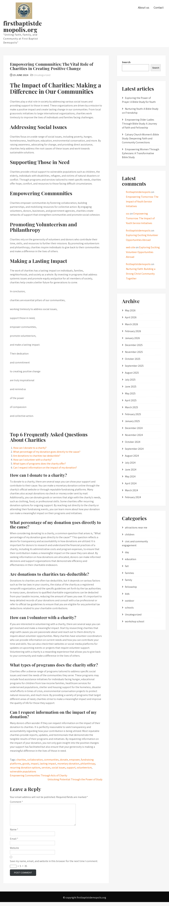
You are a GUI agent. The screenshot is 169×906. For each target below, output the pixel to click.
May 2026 (130, 310)
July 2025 (130, 379)
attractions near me (136, 527)
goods (26, 763)
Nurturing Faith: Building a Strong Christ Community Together (140, 273)
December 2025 (134, 345)
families (129, 573)
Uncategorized (42, 75)
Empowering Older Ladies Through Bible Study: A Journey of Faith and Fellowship (139, 123)
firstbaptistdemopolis (138, 192)
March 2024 (131, 490)
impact (35, 763)
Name (14, 833)
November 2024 (134, 435)
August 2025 (132, 372)
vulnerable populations (23, 771)
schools (129, 607)
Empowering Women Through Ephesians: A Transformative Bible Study (140, 153)
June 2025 (130, 386)
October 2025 (132, 359)
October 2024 (132, 442)
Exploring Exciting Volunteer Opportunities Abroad (143, 252)
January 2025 (132, 421)
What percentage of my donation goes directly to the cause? (46, 451)
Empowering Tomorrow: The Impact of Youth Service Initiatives (142, 201)
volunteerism (84, 767)
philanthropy (87, 763)
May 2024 (130, 476)
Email (14, 842)
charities (21, 759)
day (127, 552)
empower (74, 759)
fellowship (131, 587)
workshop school (134, 621)
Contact (159, 7)
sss (127, 213)
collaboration (35, 759)
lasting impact (48, 763)
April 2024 (130, 483)
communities (51, 759)
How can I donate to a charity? (30, 448)
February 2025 (133, 414)
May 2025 (130, 393)
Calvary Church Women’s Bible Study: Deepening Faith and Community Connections (140, 138)
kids (127, 593)
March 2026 (131, 324)
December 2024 (134, 428)
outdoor (129, 600)
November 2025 (134, 352)
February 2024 (133, 497)
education (130, 559)
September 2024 (134, 449)
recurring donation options (25, 767)
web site (130, 247)
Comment (16, 802)
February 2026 (133, 331)
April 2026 (130, 317)
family (128, 580)
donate (64, 759)
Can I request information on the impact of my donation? (45, 467)
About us (143, 7)
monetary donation (68, 763)
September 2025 (134, 366)
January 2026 (132, 338)
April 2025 (130, 400)
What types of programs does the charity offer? (39, 463)
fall (127, 566)
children (129, 534)
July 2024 (130, 462)
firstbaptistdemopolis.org (22, 26)
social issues (59, 767)
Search (126, 62)
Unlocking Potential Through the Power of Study (75, 779)
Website (14, 852)
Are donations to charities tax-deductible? (36, 455)
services (46, 767)
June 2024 (130, 469)
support (71, 767)
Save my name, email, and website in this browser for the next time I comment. (54, 865)
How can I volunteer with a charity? (32, 459)
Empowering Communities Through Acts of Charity (38, 775)
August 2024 (132, 455)
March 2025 (131, 407)
